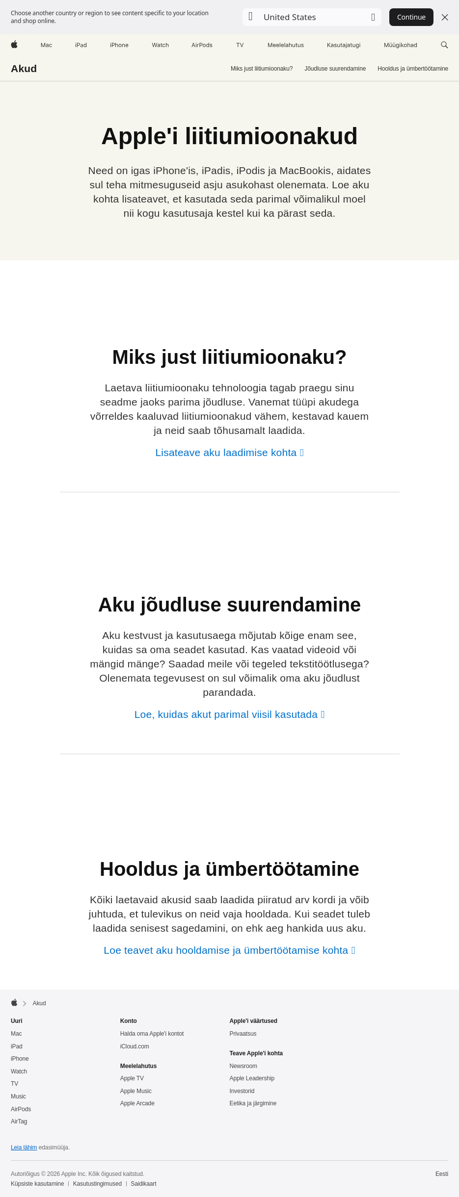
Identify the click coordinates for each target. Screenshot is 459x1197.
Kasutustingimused (97, 1183)
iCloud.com (134, 1046)
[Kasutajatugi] (344, 45)
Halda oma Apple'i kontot (152, 1033)
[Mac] (46, 45)
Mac (16, 1033)
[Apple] (14, 45)
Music (18, 1096)
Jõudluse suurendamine (335, 68)
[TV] (240, 45)
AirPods (21, 1109)
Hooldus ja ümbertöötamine (413, 68)
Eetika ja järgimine (253, 1103)
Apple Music (136, 1091)
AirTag (19, 1121)
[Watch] (160, 45)
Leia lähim (24, 1147)
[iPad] (81, 45)
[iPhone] (119, 45)
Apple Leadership (252, 1078)
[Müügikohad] (400, 45)
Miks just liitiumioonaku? (262, 68)
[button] (312, 17)
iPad (17, 1046)
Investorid (242, 1091)
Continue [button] (411, 17)
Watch (19, 1071)
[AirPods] (202, 45)
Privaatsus (243, 1033)
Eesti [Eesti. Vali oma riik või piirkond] (441, 1174)
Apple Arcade (137, 1103)
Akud (24, 68)
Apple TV (132, 1078)
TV (14, 1083)
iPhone (20, 1058)
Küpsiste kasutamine (37, 1183)
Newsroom (243, 1066)
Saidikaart (143, 1183)
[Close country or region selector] (444, 17)
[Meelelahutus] (286, 45)
